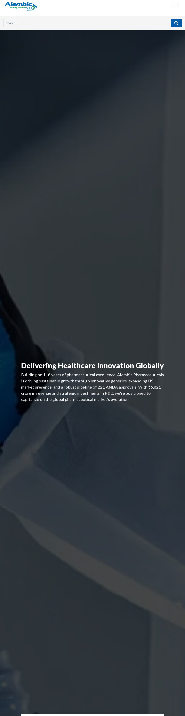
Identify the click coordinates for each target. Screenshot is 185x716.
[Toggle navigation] (175, 6)
